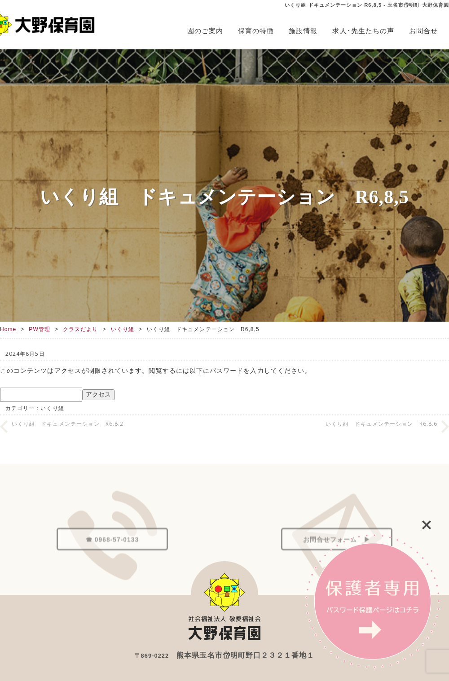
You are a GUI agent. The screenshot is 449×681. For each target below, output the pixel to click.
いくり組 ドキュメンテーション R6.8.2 (67, 424)
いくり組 (122, 329)
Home (8, 329)
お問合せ (423, 31)
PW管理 (39, 329)
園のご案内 (205, 31)
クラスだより (80, 329)
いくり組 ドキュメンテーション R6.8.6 (381, 424)
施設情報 (303, 31)
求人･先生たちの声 (363, 31)
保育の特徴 (256, 31)
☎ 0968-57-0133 (112, 557)
